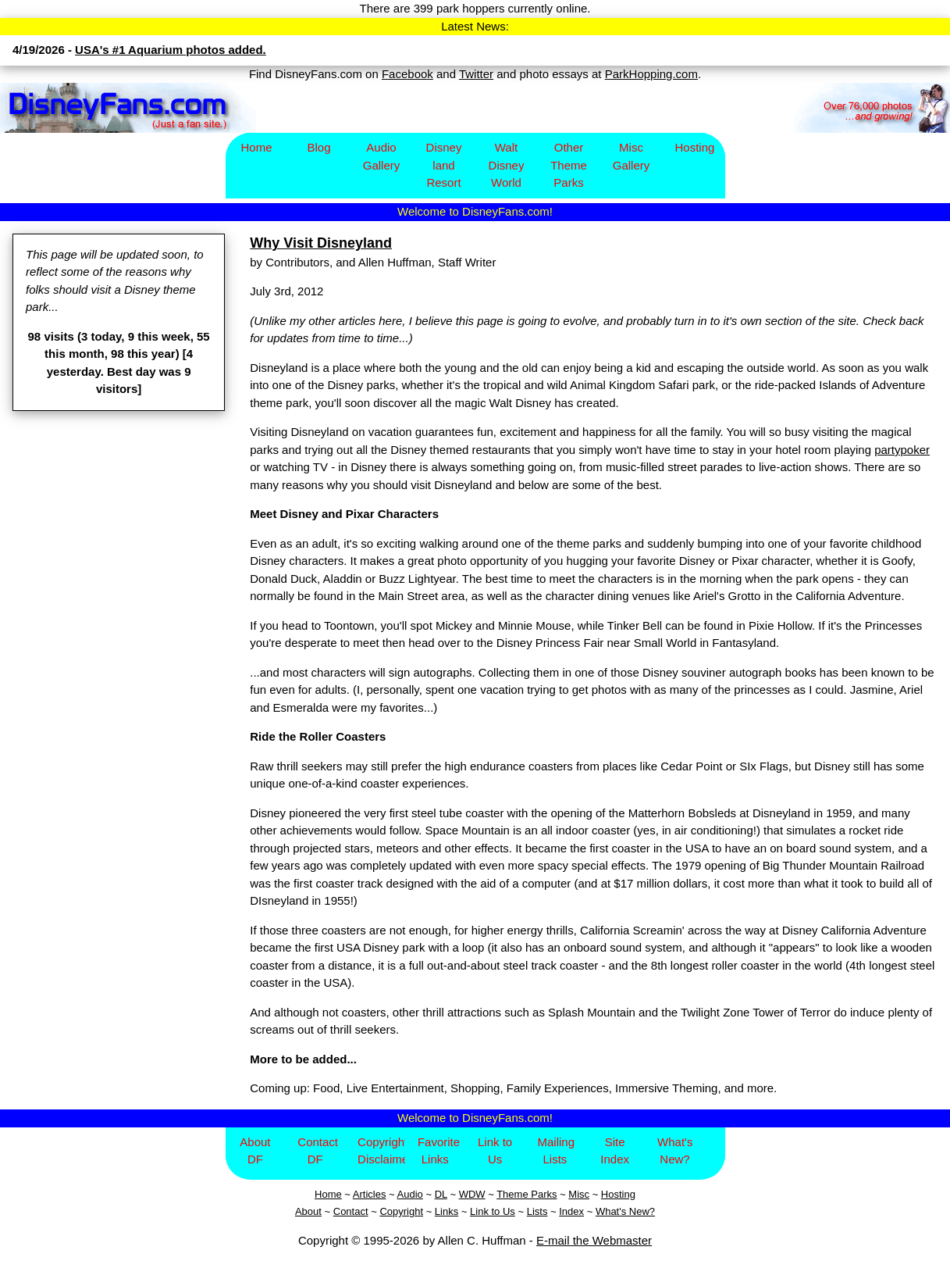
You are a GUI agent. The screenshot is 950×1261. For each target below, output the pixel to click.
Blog (318, 147)
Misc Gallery (631, 156)
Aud (406, 1194)
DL (441, 1194)
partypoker (902, 449)
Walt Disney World (507, 165)
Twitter (476, 73)
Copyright (401, 1211)
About (308, 1211)
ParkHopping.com (651, 73)
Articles (369, 1194)
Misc (578, 1194)
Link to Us (495, 1150)
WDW (472, 1194)
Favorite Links (439, 1150)
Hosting (695, 147)
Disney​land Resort (444, 165)
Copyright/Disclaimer (381, 1150)
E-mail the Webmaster (594, 1240)
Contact (350, 1211)
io (419, 1194)
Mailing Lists (556, 1150)
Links (446, 1211)
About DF (255, 1150)
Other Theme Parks (568, 165)
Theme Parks (526, 1194)
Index (571, 1211)
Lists (537, 1211)
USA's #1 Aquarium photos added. (170, 49)
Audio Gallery (381, 156)
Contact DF (317, 1150)
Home (256, 147)
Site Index (614, 1150)
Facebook (407, 73)
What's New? (674, 1150)
